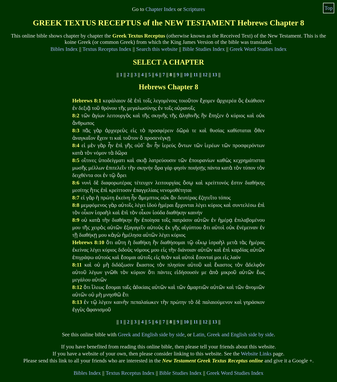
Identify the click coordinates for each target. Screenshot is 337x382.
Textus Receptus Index (107, 49)
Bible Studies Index (203, 49)
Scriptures (194, 9)
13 (214, 74)
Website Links (256, 354)
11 (195, 74)
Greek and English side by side (151, 334)
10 (186, 74)
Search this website (157, 49)
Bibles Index (64, 49)
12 (205, 74)
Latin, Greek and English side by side (233, 334)
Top (328, 8)
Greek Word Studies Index (258, 49)
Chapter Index (161, 9)
